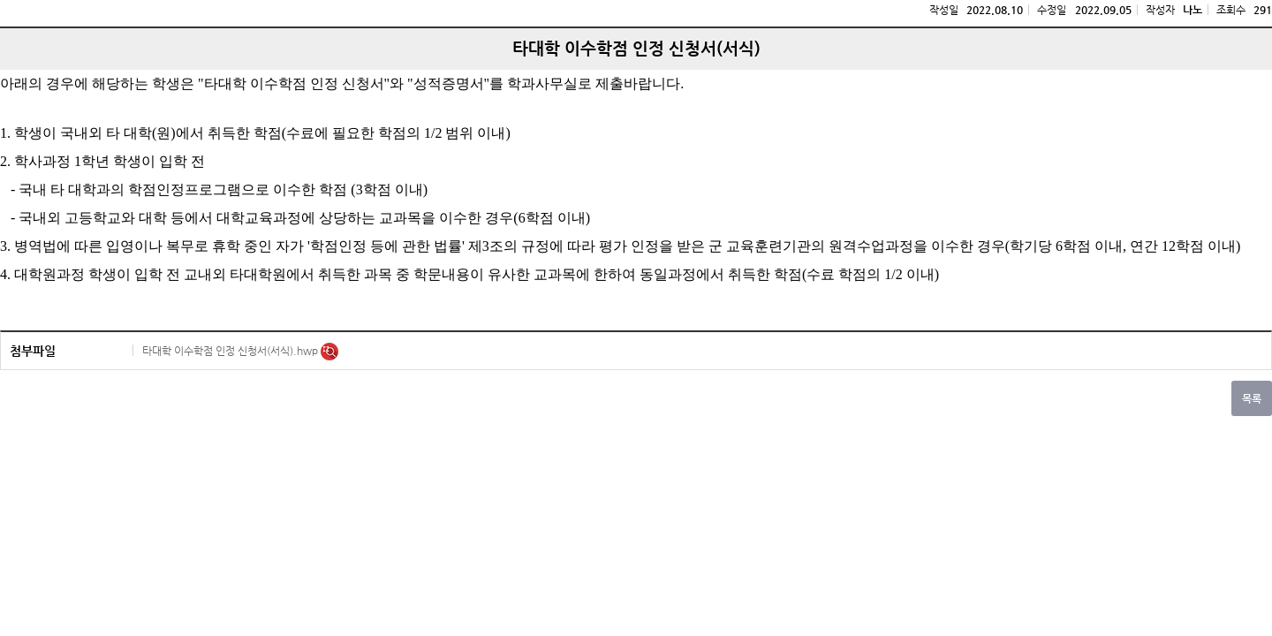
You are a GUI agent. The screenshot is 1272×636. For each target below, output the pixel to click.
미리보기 (329, 351)
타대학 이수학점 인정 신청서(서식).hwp (231, 350)
